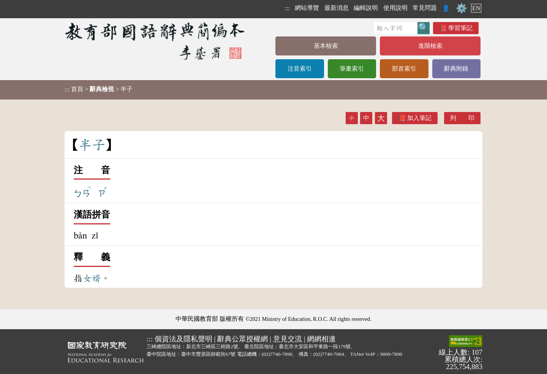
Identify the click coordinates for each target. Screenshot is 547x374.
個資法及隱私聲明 (183, 339)
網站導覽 (307, 8)
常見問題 (425, 8)
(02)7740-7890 (277, 354)
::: (287, 8)
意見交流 (287, 339)
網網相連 (321, 339)
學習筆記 (460, 28)
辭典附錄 (456, 68)
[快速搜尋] (395, 28)
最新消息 (336, 8)
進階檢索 (430, 46)
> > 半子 (99, 89)
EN (476, 8)
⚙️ (461, 8)
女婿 (92, 278)
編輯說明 (366, 8)
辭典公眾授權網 (242, 339)
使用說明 (395, 8)
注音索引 (300, 68)
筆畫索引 (352, 68)
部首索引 (404, 68)
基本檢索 (326, 46)
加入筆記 (419, 118)
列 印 (462, 118)
